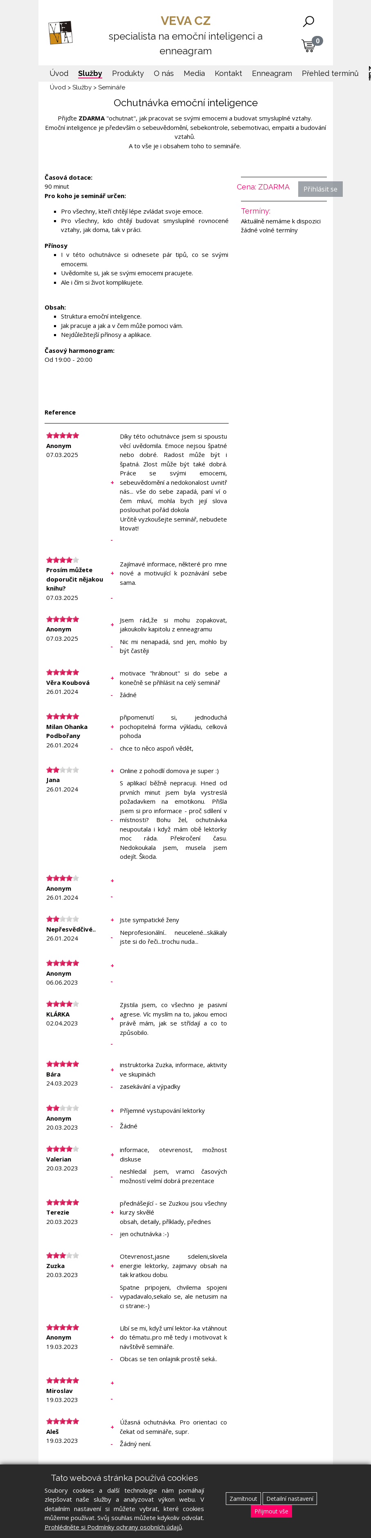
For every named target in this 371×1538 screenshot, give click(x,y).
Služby (82, 87)
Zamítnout (243, 1498)
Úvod (58, 87)
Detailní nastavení (289, 1498)
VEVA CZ (186, 35)
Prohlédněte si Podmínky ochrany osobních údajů (113, 1527)
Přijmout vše (271, 1511)
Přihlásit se (320, 189)
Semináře (111, 87)
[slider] (62, 435)
